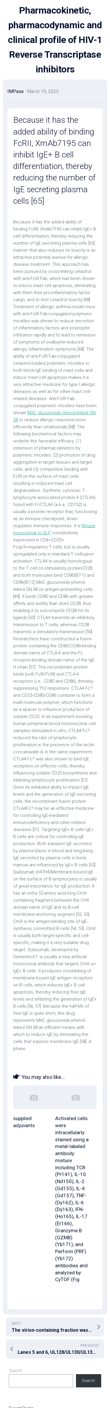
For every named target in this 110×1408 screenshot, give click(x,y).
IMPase (15, 91)
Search (15, 1370)
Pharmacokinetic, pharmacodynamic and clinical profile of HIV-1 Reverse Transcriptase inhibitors (55, 40)
